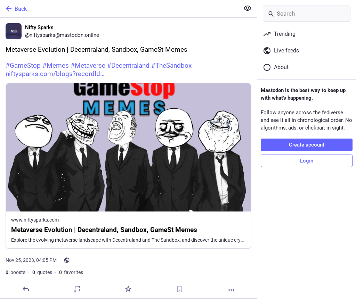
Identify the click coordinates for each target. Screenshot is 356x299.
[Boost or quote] (77, 289)
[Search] (306, 14)
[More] (231, 290)
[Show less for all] (247, 8)
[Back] (119, 8)
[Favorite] (128, 289)
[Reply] (26, 289)
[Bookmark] (180, 289)
